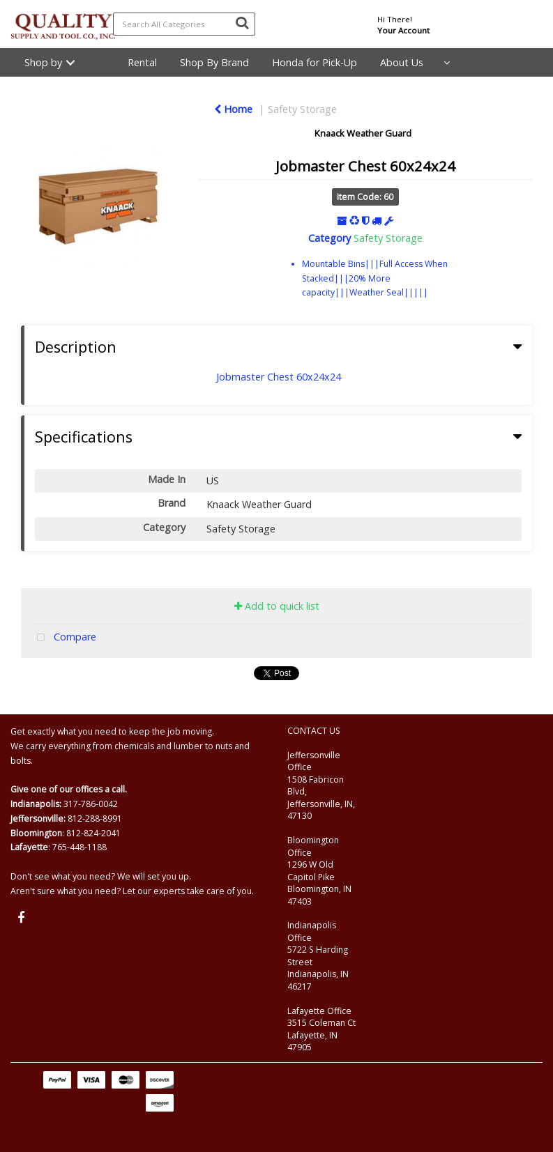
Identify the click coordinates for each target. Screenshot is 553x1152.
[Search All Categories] (184, 24)
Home (233, 109)
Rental (142, 62)
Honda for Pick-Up (314, 62)
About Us (401, 62)
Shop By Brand (214, 62)
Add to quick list (276, 606)
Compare (63, 638)
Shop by (43, 62)
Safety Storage (302, 109)
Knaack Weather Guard (363, 133)
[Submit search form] (242, 22)
